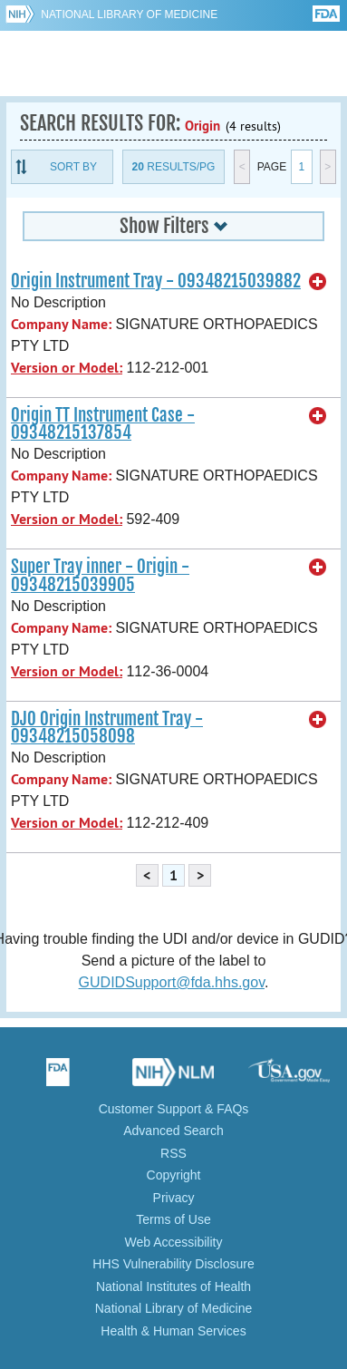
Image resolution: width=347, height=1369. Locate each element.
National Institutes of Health (173, 1286)
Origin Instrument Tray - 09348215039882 (156, 281)
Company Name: (61, 324)
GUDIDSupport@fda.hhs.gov (172, 982)
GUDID (173, 63)
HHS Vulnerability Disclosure (173, 1264)
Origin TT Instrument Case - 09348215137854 (103, 423)
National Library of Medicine (129, 14)
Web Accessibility (174, 1242)
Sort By (73, 166)
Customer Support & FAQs (174, 1109)
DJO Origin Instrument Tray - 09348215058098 (107, 727)
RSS (173, 1153)
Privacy (174, 1197)
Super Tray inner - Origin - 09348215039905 (100, 575)
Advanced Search (173, 1130)
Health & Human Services (173, 1331)
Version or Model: (66, 367)
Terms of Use (173, 1219)
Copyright (174, 1175)
